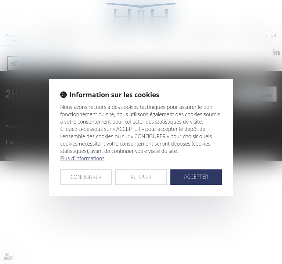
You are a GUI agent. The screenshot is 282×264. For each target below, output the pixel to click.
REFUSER (141, 176)
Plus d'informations (82, 158)
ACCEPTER (196, 176)
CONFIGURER (86, 176)
